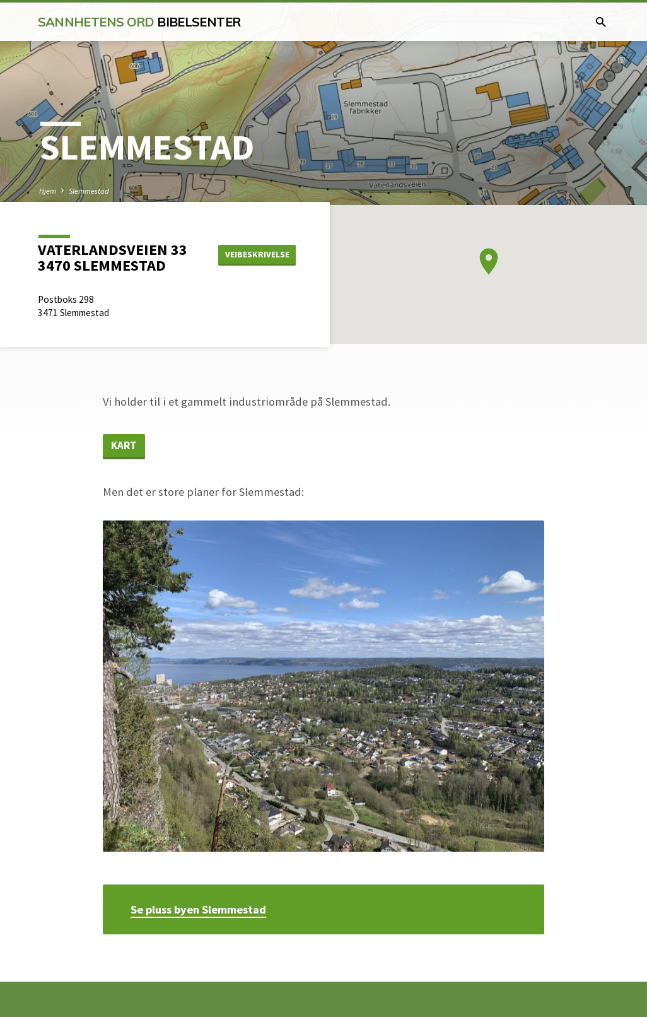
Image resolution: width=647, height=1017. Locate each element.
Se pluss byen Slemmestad (198, 909)
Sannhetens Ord (139, 22)
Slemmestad (89, 191)
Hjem (47, 191)
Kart (124, 445)
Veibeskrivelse (257, 254)
